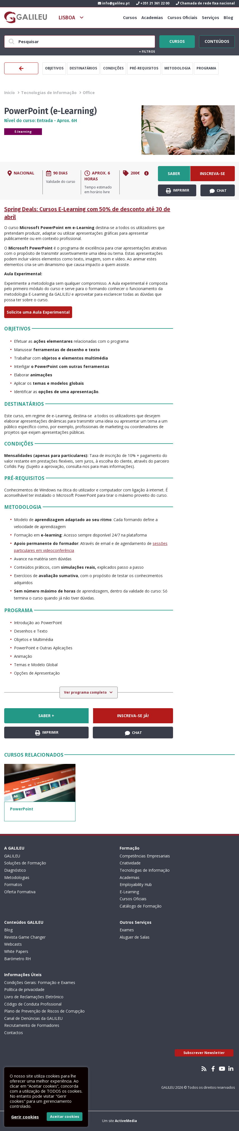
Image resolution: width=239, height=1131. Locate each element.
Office (89, 92)
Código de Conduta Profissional (32, 1004)
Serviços (210, 17)
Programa (206, 68)
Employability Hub (136, 884)
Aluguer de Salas (135, 937)
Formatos (13, 884)
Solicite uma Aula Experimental (38, 312)
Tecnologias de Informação (49, 92)
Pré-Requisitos (144, 68)
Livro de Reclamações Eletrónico (33, 996)
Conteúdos (216, 40)
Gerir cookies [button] (25, 1117)
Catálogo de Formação (141, 906)
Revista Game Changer (25, 937)
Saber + (174, 176)
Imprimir (177, 190)
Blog (228, 17)
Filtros (147, 51)
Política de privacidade (24, 989)
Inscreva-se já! (212, 176)
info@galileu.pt (114, 3)
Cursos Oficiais (182, 17)
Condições (113, 68)
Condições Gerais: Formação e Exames (39, 982)
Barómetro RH (17, 958)
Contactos (13, 1032)
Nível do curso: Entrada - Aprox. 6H (40, 120)
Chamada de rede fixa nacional (205, 3)
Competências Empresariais (145, 856)
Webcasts (13, 944)
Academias (152, 17)
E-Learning (129, 891)
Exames (127, 929)
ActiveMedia (126, 1120)
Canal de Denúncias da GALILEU (33, 1018)
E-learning (23, 131)
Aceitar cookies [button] (64, 1116)
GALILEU (12, 856)
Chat (218, 190)
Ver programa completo (86, 692)
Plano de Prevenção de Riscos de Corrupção (44, 1011)
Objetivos (54, 68)
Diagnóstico (15, 870)
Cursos (130, 17)
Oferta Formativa (20, 891)
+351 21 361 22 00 (152, 3)
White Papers (16, 951)
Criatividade (130, 863)
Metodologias (16, 877)
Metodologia (177, 68)
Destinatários (83, 68)
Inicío (9, 92)
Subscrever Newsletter (204, 1052)
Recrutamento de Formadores (31, 1025)
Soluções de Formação (25, 863)
